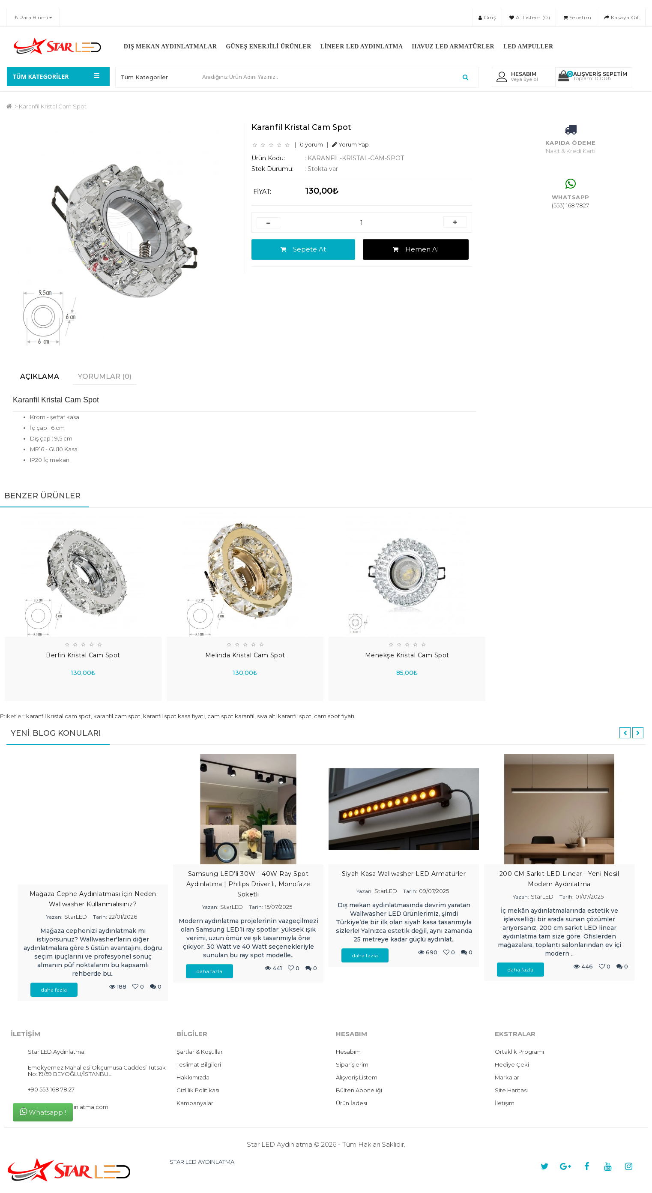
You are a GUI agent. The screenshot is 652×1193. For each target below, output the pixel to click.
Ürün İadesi (351, 1103)
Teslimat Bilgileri (198, 1064)
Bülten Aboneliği (359, 1090)
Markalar (507, 1077)
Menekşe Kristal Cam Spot (407, 655)
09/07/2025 (434, 890)
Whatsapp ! (43, 1111)
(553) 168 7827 (570, 205)
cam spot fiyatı (334, 716)
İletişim (504, 1103)
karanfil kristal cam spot (58, 716)
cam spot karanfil (230, 716)
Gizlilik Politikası (197, 1090)
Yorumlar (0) (105, 376)
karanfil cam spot (117, 716)
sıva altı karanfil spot (284, 716)
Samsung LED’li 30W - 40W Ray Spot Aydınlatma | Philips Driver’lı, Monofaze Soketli (248, 884)
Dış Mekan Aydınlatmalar (170, 46)
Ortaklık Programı (519, 1052)
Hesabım (348, 1052)
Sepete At (303, 249)
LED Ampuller (528, 46)
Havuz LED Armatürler (453, 46)
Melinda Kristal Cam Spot (245, 655)
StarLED (75, 917)
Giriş (487, 17)
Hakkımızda (192, 1077)
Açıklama (39, 376)
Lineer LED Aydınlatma (361, 46)
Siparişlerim (352, 1064)
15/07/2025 (278, 906)
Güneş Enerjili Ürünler (268, 46)
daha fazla (54, 990)
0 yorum (311, 144)
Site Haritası (511, 1090)
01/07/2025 (589, 896)
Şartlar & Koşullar (199, 1052)
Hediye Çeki (512, 1064)
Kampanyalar (194, 1103)
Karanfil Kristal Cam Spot (53, 106)
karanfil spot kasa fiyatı (174, 716)
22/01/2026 (123, 917)
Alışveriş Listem (356, 1077)
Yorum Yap (350, 144)
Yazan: (54, 917)
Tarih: (100, 917)
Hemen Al (416, 249)
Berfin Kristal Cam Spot (83, 655)
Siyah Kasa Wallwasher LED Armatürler (404, 874)
